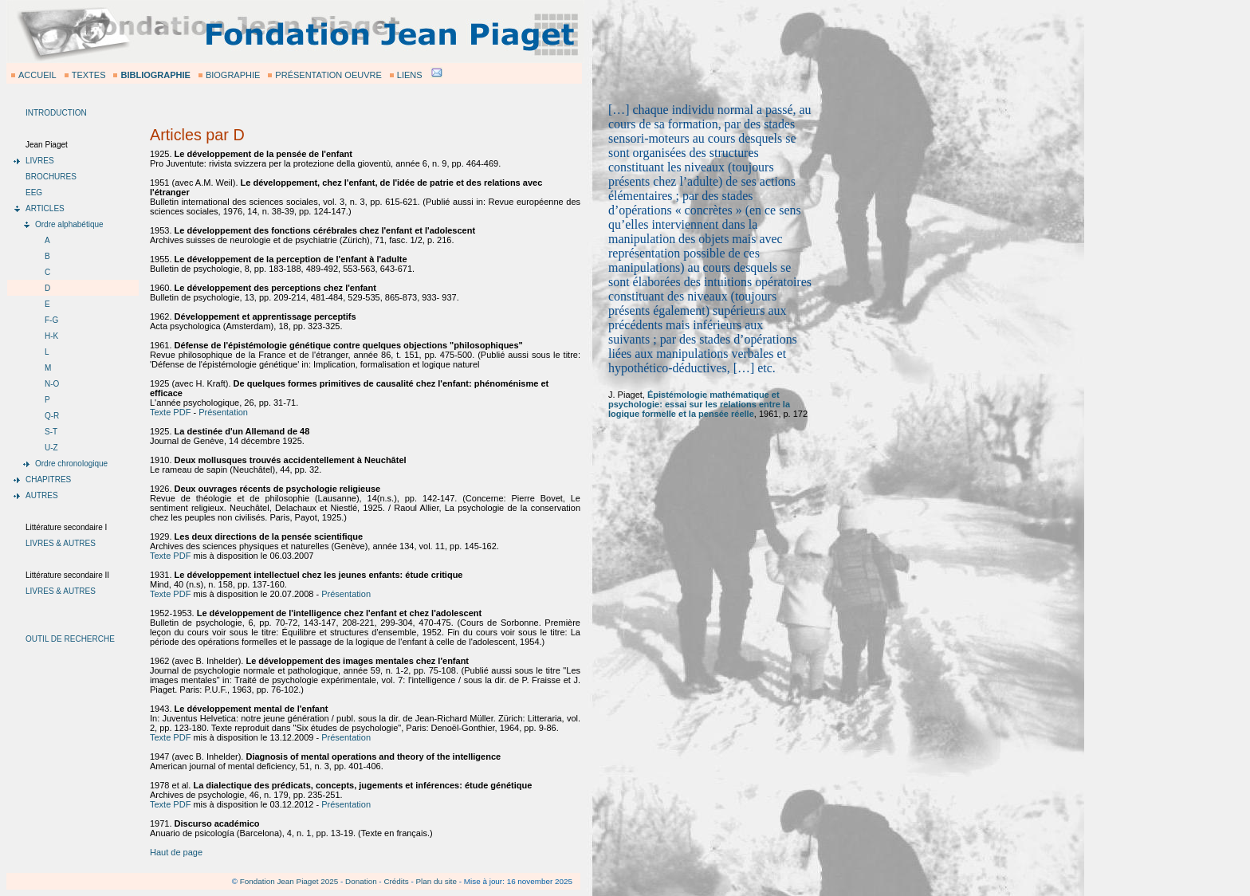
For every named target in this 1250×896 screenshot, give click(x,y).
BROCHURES (51, 176)
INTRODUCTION (56, 112)
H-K (51, 336)
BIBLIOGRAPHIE (155, 75)
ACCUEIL (37, 75)
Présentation (223, 412)
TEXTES (89, 75)
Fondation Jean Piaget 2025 (289, 881)
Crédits (395, 881)
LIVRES (40, 160)
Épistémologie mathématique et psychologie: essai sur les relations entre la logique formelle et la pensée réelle (699, 404)
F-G (51, 320)
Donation (361, 881)
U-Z (51, 447)
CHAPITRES (48, 479)
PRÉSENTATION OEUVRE (328, 75)
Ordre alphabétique (69, 224)
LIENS (410, 75)
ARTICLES (45, 208)
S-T (51, 431)
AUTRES (42, 495)
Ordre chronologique (71, 463)
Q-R (52, 415)
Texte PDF (170, 412)
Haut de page (176, 852)
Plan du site (436, 881)
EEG (34, 192)
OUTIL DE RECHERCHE (70, 639)
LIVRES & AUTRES (61, 543)
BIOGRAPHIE (233, 75)
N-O (52, 383)
